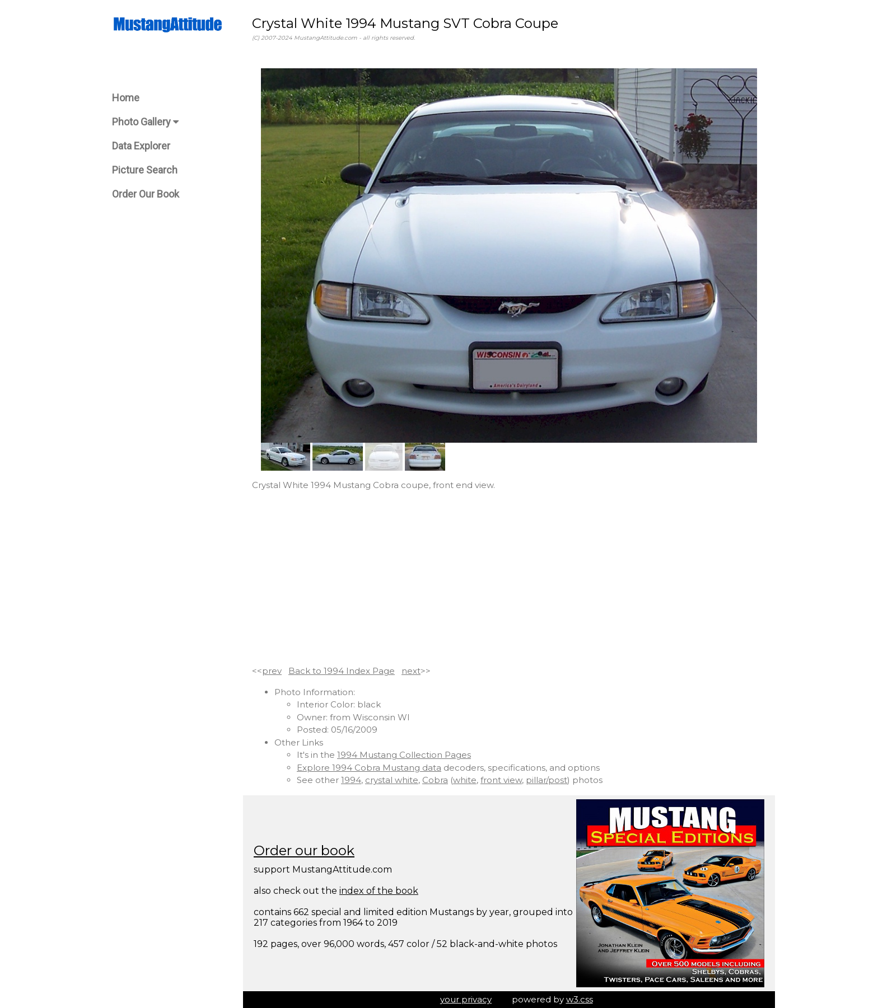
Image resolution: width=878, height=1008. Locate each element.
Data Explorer (141, 146)
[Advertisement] (509, 578)
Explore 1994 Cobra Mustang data (369, 767)
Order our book (304, 850)
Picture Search (145, 170)
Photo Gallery (145, 122)
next (411, 670)
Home (125, 98)
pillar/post (546, 780)
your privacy (466, 999)
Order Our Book (145, 194)
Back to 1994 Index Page (341, 670)
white (465, 780)
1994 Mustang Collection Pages (404, 754)
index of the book (378, 890)
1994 (351, 780)
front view (501, 780)
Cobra (435, 780)
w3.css (579, 999)
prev (272, 670)
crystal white (391, 780)
